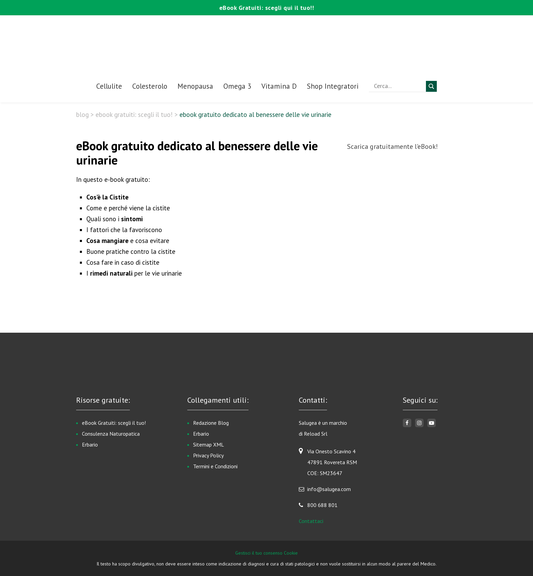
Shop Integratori (333, 86)
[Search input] (399, 86)
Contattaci (311, 521)
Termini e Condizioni (215, 466)
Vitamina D (279, 86)
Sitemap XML (208, 444)
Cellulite (109, 86)
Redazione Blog (211, 422)
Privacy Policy (208, 455)
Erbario (90, 444)
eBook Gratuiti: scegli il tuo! (134, 114)
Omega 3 (237, 86)
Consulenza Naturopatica (111, 433)
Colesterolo (149, 86)
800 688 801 (322, 505)
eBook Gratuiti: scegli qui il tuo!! (266, 8)
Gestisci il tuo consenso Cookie (266, 553)
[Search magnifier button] (431, 86)
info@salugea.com (329, 489)
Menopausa (195, 86)
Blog (82, 114)
